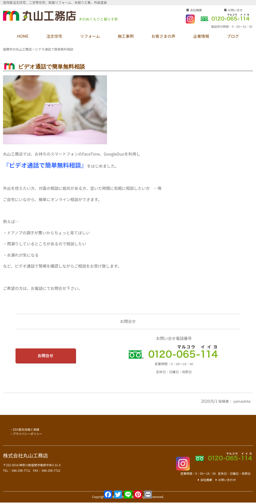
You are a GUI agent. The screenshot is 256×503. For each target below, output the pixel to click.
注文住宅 (54, 36)
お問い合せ (235, 10)
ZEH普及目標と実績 (26, 429)
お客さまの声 (164, 36)
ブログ (233, 36)
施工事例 (126, 36)
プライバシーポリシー (27, 433)
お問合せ (45, 355)
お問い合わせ (227, 479)
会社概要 (196, 10)
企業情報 (201, 36)
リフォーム (90, 36)
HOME (22, 36)
